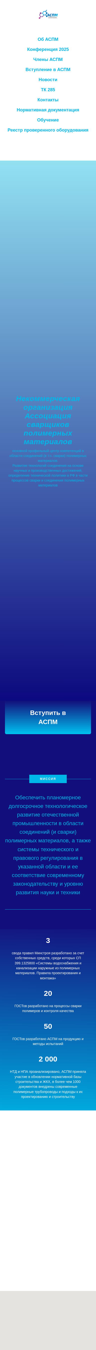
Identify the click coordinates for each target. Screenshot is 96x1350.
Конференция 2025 (48, 49)
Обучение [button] (48, 120)
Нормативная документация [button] (48, 109)
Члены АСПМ (48, 59)
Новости (48, 79)
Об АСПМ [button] (48, 39)
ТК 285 (48, 89)
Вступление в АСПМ (48, 69)
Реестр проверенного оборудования (48, 130)
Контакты (48, 99)
